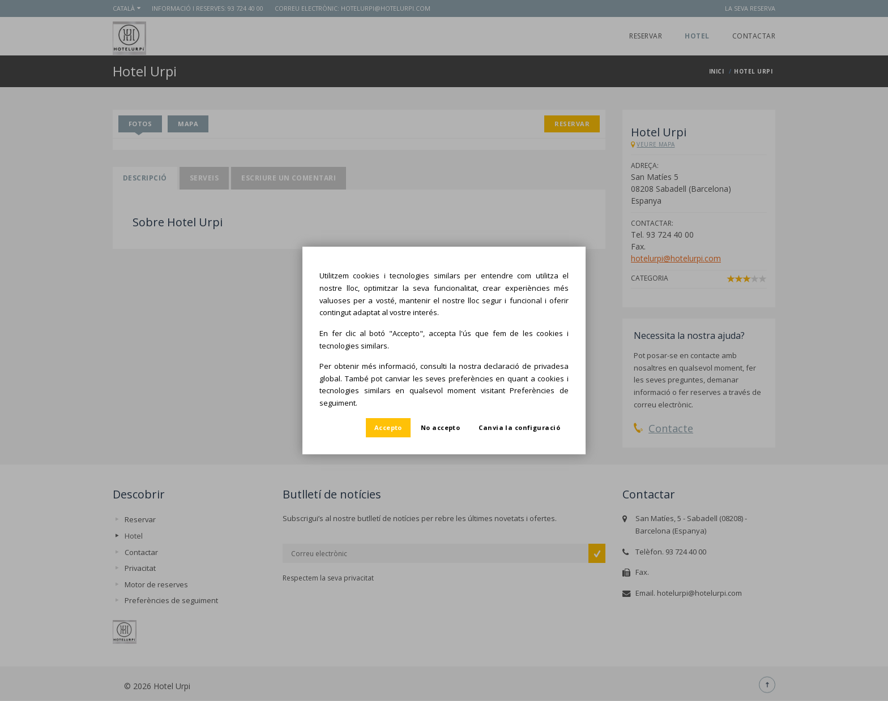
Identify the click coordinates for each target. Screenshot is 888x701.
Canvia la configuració (519, 427)
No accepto (440, 427)
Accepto (388, 427)
